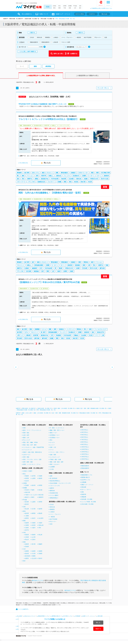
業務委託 (52, 509)
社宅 (41, 268)
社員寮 (78, 268)
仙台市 (27, 481)
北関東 (64, 5)
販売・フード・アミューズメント (32, 430)
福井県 (40, 509)
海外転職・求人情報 (86, 499)
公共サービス (26, 454)
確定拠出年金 (44, 178)
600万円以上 (84, 437)
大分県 (33, 553)
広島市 (33, 539)
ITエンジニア (26, 440)
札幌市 (30, 471)
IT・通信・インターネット (57, 428)
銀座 (18, 329)
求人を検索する (27, 14)
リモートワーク (21, 182)
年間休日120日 (94, 178)
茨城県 (27, 485)
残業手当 (19, 268)
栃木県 (33, 485)
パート (97, 335)
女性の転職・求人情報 (87, 504)
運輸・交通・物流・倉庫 (56, 462)
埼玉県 (90, 182)
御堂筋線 (36, 271)
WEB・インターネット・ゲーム (31, 464)
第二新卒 (43, 332)
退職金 (36, 178)
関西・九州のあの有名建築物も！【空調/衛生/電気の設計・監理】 (50, 193)
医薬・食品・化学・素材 (29, 445)
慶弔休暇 (102, 268)
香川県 (33, 544)
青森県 (27, 476)
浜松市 (33, 518)
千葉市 (27, 495)
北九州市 (34, 558)
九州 (75, 8)
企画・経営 (26, 435)
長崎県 (40, 551)
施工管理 (26, 172)
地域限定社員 (41, 182)
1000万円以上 (85, 447)
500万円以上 (84, 434)
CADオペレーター (83, 172)
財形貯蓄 (35, 335)
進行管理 (19, 332)
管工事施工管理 (105, 172)
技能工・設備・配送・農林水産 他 (32, 452)
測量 (57, 172)
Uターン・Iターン (86, 489)
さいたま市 (34, 495)
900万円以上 (84, 444)
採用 (37, 175)
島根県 (33, 534)
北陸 (80, 5)
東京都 (76, 182)
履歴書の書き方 (85, 477)
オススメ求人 (79, 14)
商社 (51, 440)
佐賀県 (33, 551)
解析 (23, 175)
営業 (24, 428)
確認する (98, 629)
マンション (30, 175)
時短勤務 (58, 335)
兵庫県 (65, 271)
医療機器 (37, 329)
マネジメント (20, 265)
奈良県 (33, 525)
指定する (32, 32)
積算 (97, 172)
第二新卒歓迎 (53, 478)
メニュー (108, 5)
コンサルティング (55, 457)
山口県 (33, 537)
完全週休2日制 (54, 493)
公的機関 (52, 467)
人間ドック (20, 335)
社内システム (35, 172)
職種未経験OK (85, 465)
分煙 (89, 265)
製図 (92, 172)
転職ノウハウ (44, 14)
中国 (65, 8)
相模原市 (41, 497)
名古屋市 (41, 518)
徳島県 (27, 544)
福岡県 (27, 551)
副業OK (52, 488)
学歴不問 (43, 175)
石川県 (33, 509)
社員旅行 (26, 268)
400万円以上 (84, 432)
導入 (18, 175)
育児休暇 (84, 268)
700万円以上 (84, 439)
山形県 (33, 478)
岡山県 (40, 534)
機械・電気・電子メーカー (57, 430)
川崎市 (32, 497)
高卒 (42, 271)
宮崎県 (40, 553)
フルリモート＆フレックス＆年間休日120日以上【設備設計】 (48, 119)
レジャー (52, 445)
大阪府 (59, 271)
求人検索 (19, 616)
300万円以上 (84, 430)
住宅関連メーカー (55, 435)
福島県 (40, 478)
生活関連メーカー (55, 437)
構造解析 (19, 172)
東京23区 (41, 495)
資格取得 (106, 175)
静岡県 (33, 513)
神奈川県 (83, 182)
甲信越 (75, 5)
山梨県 (33, 502)
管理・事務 (26, 457)
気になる (104, 14)
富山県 (27, 509)
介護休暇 (28, 335)
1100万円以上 (85, 449)
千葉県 (32, 490)
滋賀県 (27, 523)
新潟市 (27, 504)
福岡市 (27, 558)
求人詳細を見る (24, 163)
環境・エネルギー (55, 464)
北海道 (54, 5)
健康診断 (34, 268)
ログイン (101, 5)
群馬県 (40, 485)
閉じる (98, 622)
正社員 (90, 335)
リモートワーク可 (55, 485)
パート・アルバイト (55, 514)
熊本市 (40, 558)
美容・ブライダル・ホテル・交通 (32, 459)
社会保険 (71, 178)
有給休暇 (63, 178)
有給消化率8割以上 (55, 481)
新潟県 (27, 502)
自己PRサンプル (85, 479)
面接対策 (83, 494)
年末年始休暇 (54, 178)
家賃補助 (77, 265)
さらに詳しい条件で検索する (28, 51)
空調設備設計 (64, 262)
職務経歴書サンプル (86, 475)
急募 (51, 476)
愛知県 (40, 513)
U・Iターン (91, 175)
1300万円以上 (85, 454)
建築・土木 (26, 437)
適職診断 (83, 497)
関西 (47, 7)
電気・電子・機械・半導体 (30, 442)
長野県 (40, 502)
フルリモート (51, 182)
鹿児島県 (27, 556)
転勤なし (51, 175)
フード (52, 449)
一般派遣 (52, 516)
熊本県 (27, 553)
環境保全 (86, 262)
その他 (52, 469)
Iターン (99, 175)
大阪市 (33, 527)
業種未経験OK (85, 468)
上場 (102, 335)
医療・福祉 (26, 432)
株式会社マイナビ (37, 580)
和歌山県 (41, 525)
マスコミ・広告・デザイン (57, 452)
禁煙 (84, 265)
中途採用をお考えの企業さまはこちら (101, 8)
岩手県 (33, 476)
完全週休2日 (76, 175)
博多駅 (60, 268)
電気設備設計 (64, 172)
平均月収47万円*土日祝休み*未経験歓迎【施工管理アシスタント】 (43, 104)
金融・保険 (53, 454)
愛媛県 (40, 544)
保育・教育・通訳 (28, 462)
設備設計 (73, 172)
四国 (70, 8)
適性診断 (83, 487)
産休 (18, 178)
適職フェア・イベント (87, 484)
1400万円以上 (85, 456)
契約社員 (78, 178)
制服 (107, 265)
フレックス (67, 175)
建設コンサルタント (47, 172)
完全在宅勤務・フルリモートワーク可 (60, 483)
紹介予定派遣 (53, 519)
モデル (26, 332)
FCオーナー (53, 521)
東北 (59, 5)
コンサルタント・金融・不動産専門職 (33, 447)
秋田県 (27, 478)
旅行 (33, 262)
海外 (80, 8)
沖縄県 (33, 556)
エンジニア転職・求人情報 (88, 501)
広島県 (27, 537)
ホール (44, 329)
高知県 (27, 546)
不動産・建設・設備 (55, 459)
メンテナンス (70, 329)
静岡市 (27, 518)
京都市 (27, 527)
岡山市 (27, 539)
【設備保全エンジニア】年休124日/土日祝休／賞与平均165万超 (49, 282)
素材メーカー (53, 432)
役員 (51, 524)
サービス (52, 442)
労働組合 (76, 335)
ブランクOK (31, 182)
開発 (31, 329)
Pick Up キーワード (30, 616)
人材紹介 (52, 512)
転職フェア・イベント (63, 14)
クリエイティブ (27, 449)
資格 (82, 492)
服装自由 (58, 175)
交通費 (84, 175)
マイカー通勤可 (54, 495)
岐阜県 (27, 513)
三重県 (27, 516)
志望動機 (83, 482)
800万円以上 (84, 442)
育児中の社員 (104, 178)
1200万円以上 (85, 451)
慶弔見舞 (36, 338)
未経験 (86, 178)
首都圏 (70, 5)
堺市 (40, 527)
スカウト (92, 14)
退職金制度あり (54, 498)
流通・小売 (53, 447)
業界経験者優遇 (38, 265)
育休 (23, 178)
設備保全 (61, 329)
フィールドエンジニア (100, 329)
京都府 (71, 271)
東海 (54, 8)
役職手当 (29, 178)
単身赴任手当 (100, 332)
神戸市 (27, 530)
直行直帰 (28, 271)
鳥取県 (27, 534)
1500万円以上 (85, 459)
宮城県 (40, 476)
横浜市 (27, 497)
